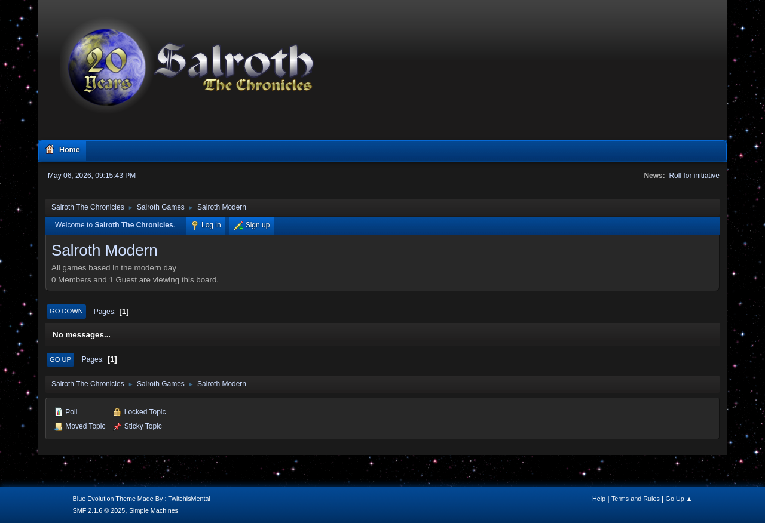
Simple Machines (153, 510)
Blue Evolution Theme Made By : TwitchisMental (141, 498)
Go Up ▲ (679, 498)
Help (598, 498)
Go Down (66, 311)
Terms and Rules (635, 498)
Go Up (60, 359)
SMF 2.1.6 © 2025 (99, 510)
